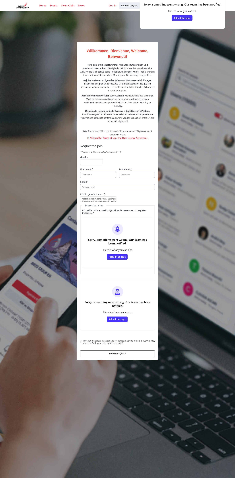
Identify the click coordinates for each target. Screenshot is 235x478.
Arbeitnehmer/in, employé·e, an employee (97, 199)
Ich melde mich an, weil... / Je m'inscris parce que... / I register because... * (114, 211)
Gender (84, 157)
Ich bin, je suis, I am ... (92, 194)
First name (86, 169)
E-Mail (84, 181)
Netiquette (95, 137)
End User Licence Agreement (133, 137)
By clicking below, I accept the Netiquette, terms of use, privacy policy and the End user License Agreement (119, 342)
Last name (125, 169)
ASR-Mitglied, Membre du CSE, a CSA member (97, 201)
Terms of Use (109, 137)
